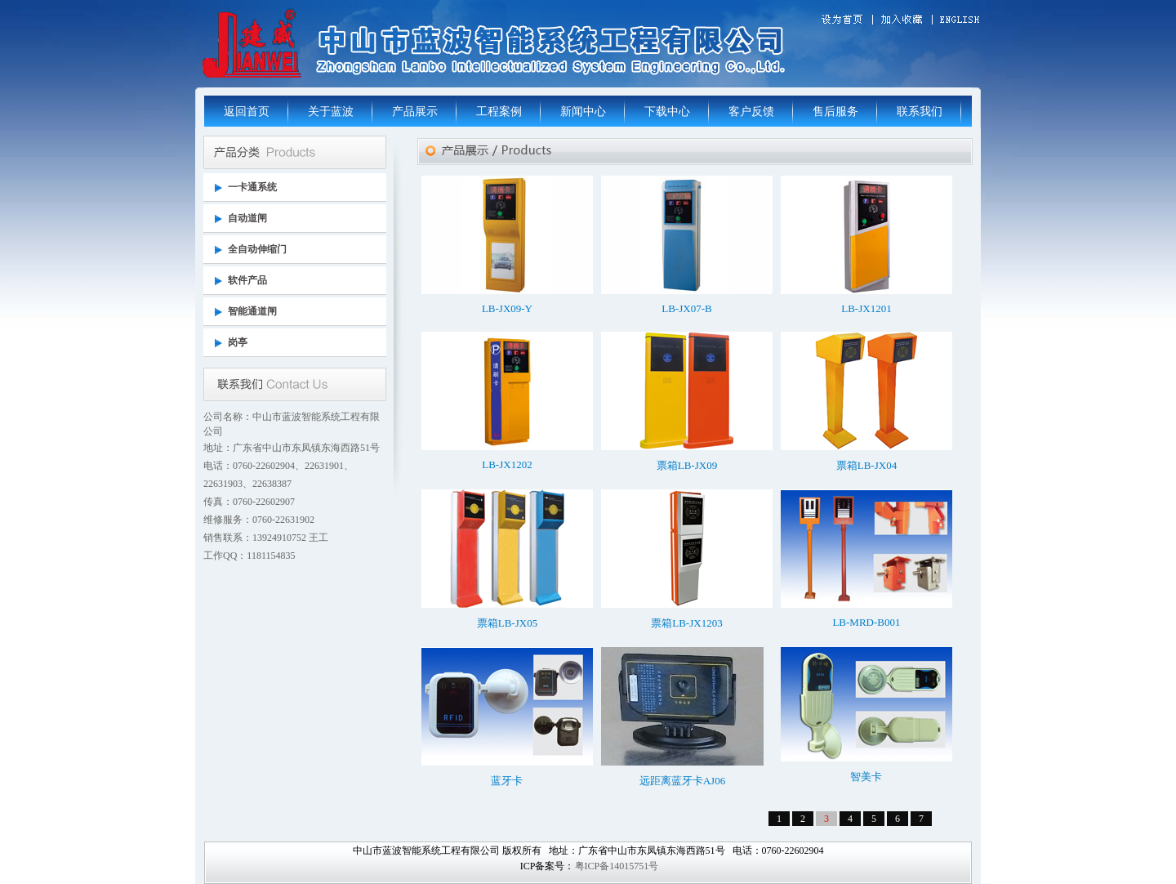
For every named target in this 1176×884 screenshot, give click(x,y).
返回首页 (247, 111)
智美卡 (866, 776)
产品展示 (415, 111)
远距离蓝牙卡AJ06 (682, 781)
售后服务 (835, 111)
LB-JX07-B (686, 308)
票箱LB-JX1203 (686, 623)
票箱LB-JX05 (507, 623)
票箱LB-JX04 (866, 465)
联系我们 (919, 111)
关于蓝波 (331, 111)
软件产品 (247, 280)
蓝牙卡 (507, 781)
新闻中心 (583, 111)
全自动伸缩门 (257, 249)
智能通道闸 (252, 311)
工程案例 (499, 111)
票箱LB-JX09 (687, 465)
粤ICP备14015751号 (617, 866)
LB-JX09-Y (507, 308)
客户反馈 (751, 111)
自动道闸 (247, 218)
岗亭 (237, 342)
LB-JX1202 (507, 464)
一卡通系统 (252, 187)
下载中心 (667, 111)
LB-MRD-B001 (866, 622)
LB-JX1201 (866, 308)
